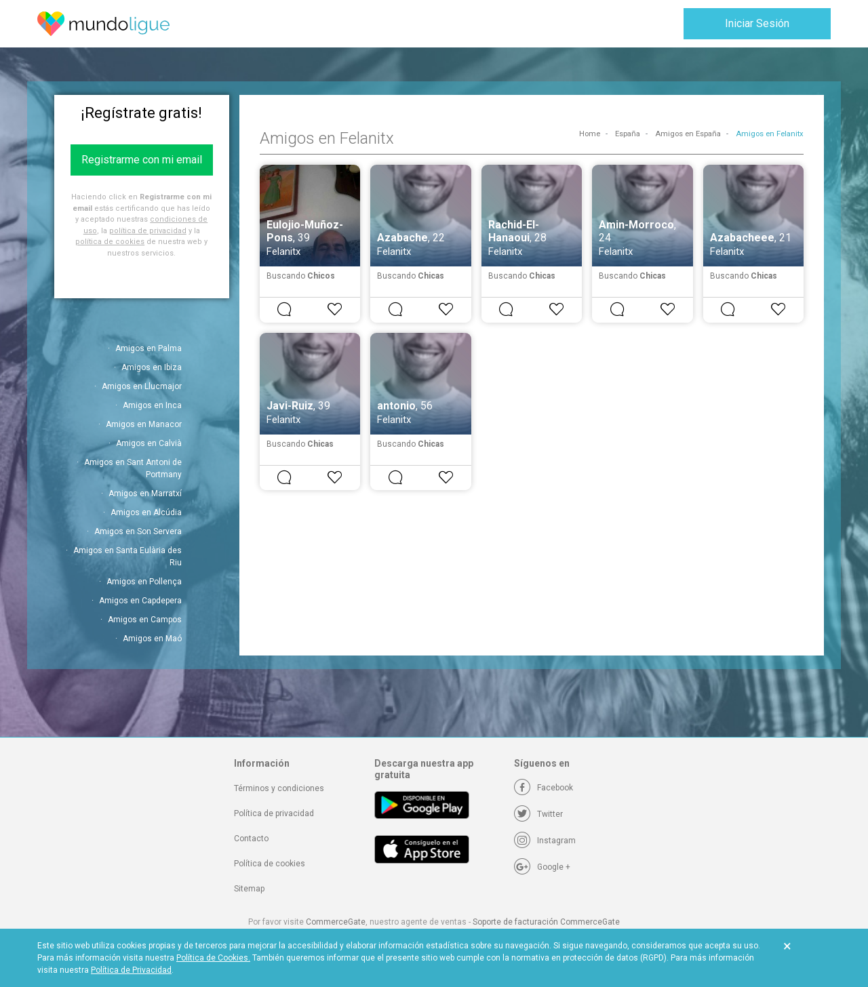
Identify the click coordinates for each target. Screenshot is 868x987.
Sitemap (249, 888)
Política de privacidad (274, 813)
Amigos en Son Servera (138, 531)
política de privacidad (147, 230)
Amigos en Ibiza (151, 367)
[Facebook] (543, 788)
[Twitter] (538, 814)
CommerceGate (336, 922)
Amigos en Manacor (144, 424)
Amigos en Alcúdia (146, 512)
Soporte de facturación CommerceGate (546, 922)
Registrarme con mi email (141, 159)
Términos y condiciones (279, 788)
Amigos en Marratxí (145, 493)
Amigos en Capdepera (140, 600)
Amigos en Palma (148, 348)
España (627, 133)
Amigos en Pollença (144, 581)
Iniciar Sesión (757, 23)
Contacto (251, 838)
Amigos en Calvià (149, 443)
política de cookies (109, 241)
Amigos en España (688, 133)
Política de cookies (269, 863)
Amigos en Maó (152, 638)
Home (589, 133)
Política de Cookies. (213, 958)
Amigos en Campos (145, 619)
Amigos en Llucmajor (142, 386)
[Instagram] (545, 840)
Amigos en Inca (152, 405)
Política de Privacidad (131, 970)
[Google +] (542, 867)
